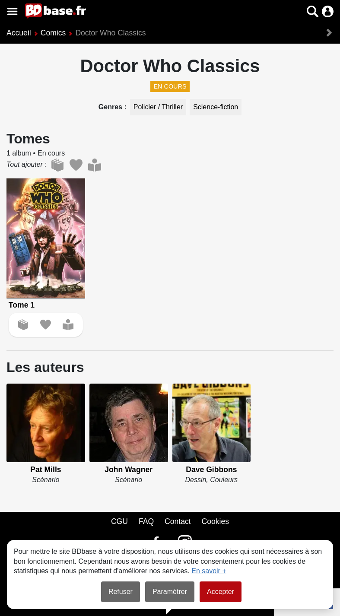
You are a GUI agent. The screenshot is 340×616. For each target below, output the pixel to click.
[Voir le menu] (12, 11)
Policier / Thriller (158, 107)
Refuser (120, 591)
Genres (111, 107)
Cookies (215, 521)
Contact (178, 521)
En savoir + (208, 571)
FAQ (146, 521)
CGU (119, 521)
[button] (312, 11)
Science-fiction (215, 107)
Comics (53, 33)
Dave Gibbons (211, 469)
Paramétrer (170, 591)
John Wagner (129, 469)
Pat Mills (45, 469)
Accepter (220, 591)
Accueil (18, 33)
